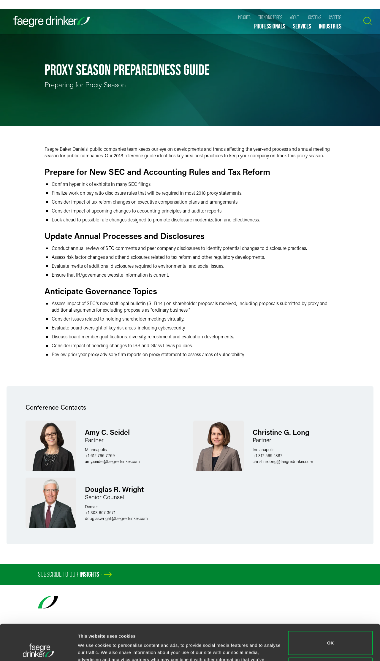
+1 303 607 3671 (100, 512)
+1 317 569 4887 (267, 455)
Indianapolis (263, 449)
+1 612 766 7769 (100, 455)
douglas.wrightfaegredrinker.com (116, 518)
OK (330, 609)
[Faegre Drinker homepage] (51, 21)
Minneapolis (96, 449)
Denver (91, 506)
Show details (91, 649)
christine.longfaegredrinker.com (283, 461)
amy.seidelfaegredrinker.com (112, 461)
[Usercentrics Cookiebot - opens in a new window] (38, 649)
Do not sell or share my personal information (330, 636)
